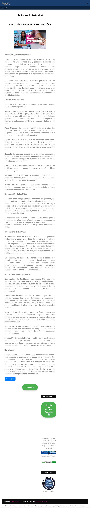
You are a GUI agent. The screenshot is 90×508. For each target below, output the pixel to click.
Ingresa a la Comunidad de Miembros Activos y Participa (48, 455)
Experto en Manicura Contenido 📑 (49, 410)
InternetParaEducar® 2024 (41, 501)
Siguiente (30, 387)
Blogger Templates (15, 501)
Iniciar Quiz (10, 379)
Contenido (4, 8)
